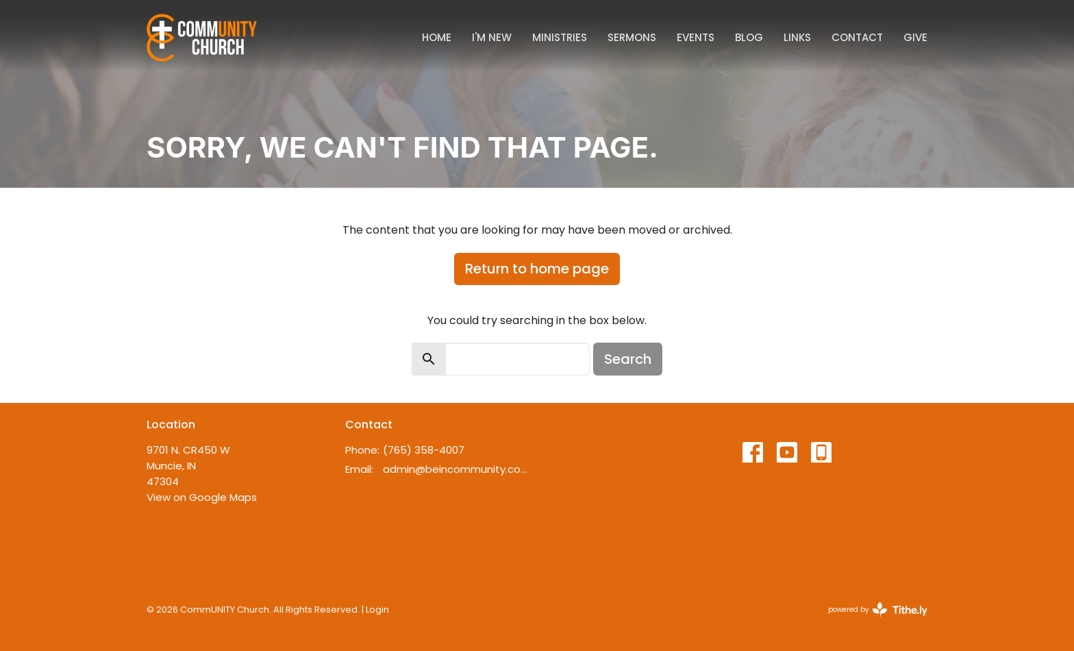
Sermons (632, 37)
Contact (857, 37)
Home (436, 37)
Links (797, 37)
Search (627, 359)
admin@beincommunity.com (456, 469)
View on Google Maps (202, 497)
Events (695, 37)
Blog (749, 37)
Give (915, 37)
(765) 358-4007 (423, 450)
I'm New (492, 37)
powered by (877, 609)
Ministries (559, 37)
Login (377, 609)
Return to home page (537, 268)
